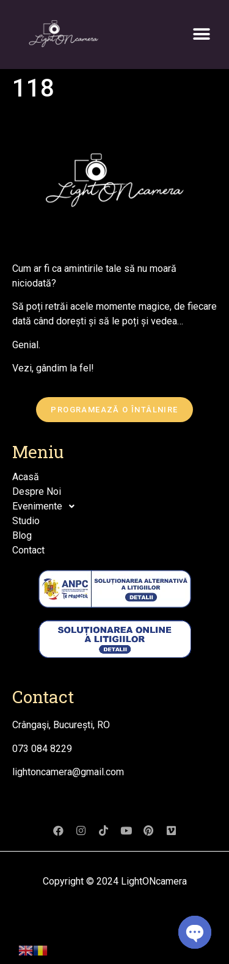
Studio (26, 521)
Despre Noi (36, 491)
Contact (28, 550)
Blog (22, 535)
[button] (202, 34)
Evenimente (46, 506)
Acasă (25, 477)
